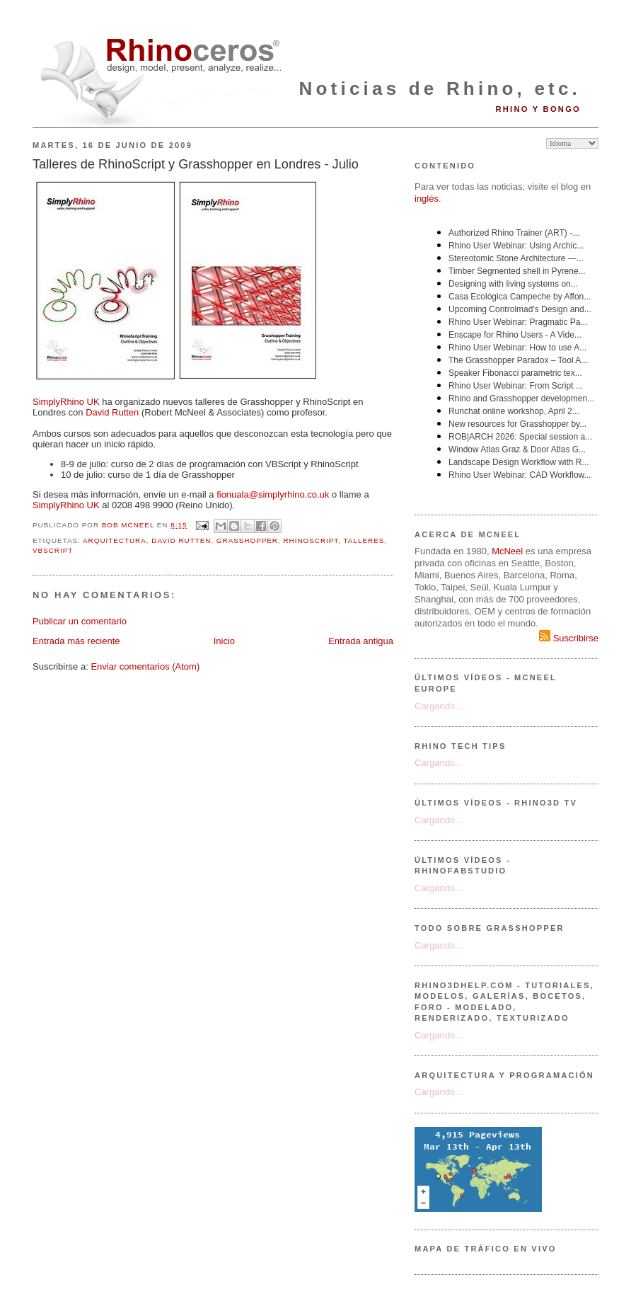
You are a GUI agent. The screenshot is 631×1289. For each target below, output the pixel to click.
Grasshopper (247, 540)
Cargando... (439, 706)
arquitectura (114, 540)
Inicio (224, 641)
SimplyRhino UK (66, 401)
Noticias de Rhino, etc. (440, 88)
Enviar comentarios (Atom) (145, 666)
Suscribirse (568, 638)
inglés (427, 198)
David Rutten (112, 412)
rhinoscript (310, 540)
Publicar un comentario (80, 621)
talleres (364, 540)
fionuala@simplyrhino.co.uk (272, 494)
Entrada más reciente (76, 641)
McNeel (507, 551)
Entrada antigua (360, 641)
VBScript (53, 550)
